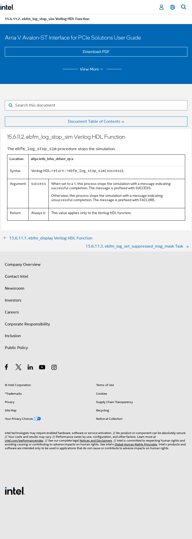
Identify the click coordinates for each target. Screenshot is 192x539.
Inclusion (13, 335)
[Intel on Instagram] (54, 368)
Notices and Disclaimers (96, 440)
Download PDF (96, 51)
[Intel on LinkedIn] (30, 368)
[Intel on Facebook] (7, 368)
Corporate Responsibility (27, 324)
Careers (12, 312)
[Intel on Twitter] (19, 368)
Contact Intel (16, 276)
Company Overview (23, 264)
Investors (13, 300)
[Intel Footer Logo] (15, 490)
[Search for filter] (96, 105)
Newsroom (14, 288)
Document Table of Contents (94, 121)
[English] (172, 7)
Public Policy (16, 347)
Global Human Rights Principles (136, 444)
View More (92, 69)
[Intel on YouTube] (42, 368)
